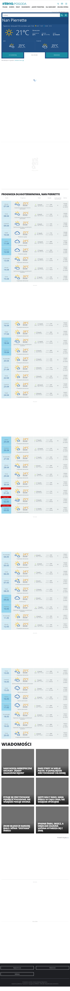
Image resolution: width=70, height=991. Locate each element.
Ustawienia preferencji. (16, 983)
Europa (11, 7)
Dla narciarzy (51, 7)
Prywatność (25, 983)
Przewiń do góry (62, 837)
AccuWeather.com (63, 12)
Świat (18, 7)
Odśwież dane (18, 60)
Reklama (17, 974)
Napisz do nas (17, 968)
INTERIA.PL (37, 983)
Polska (5, 7)
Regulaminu (44, 982)
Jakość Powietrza (38, 7)
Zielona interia (62, 7)
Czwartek (38, 40)
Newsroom (52, 968)
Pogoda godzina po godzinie (12, 55)
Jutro (4, 40)
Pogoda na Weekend (57, 55)
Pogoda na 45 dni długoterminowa (34, 61)
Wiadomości (26, 7)
